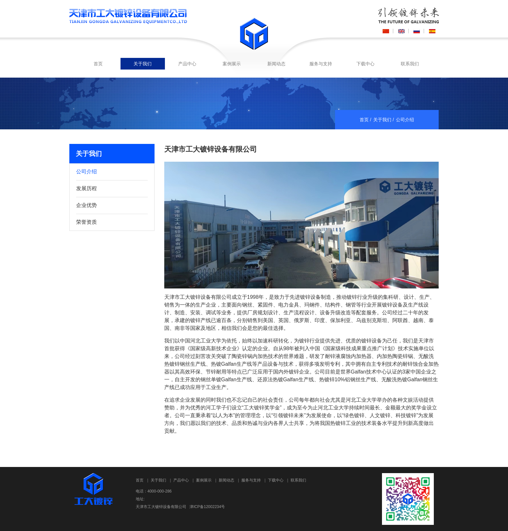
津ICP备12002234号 (207, 506)
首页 (98, 63)
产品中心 (187, 63)
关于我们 (142, 63)
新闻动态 (276, 63)
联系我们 (410, 63)
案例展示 (232, 63)
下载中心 (365, 63)
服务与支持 (320, 63)
